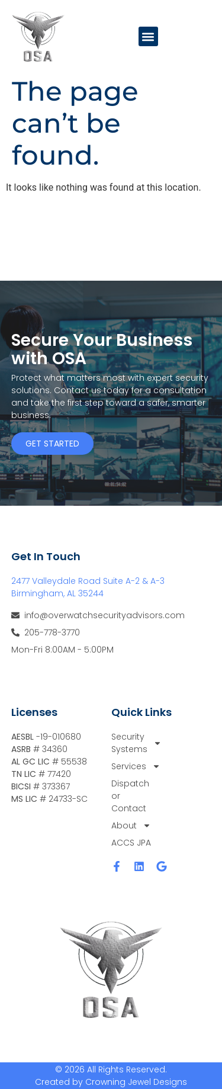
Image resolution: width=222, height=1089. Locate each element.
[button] (148, 36)
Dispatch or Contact (130, 796)
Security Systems (131, 743)
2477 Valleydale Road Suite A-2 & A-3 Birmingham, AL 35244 (88, 587)
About (131, 826)
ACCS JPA (131, 843)
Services (131, 766)
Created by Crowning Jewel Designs (111, 1082)
